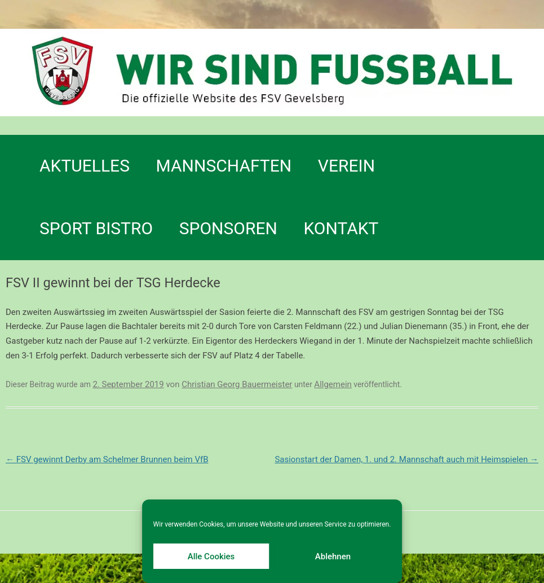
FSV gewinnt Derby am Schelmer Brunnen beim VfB (107, 459)
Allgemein (333, 384)
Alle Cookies (211, 556)
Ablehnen (333, 556)
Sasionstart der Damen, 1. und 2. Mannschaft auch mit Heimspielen (406, 459)
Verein (346, 166)
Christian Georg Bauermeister (237, 384)
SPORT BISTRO (96, 228)
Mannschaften (224, 166)
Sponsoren (228, 228)
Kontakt (340, 228)
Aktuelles (84, 166)
